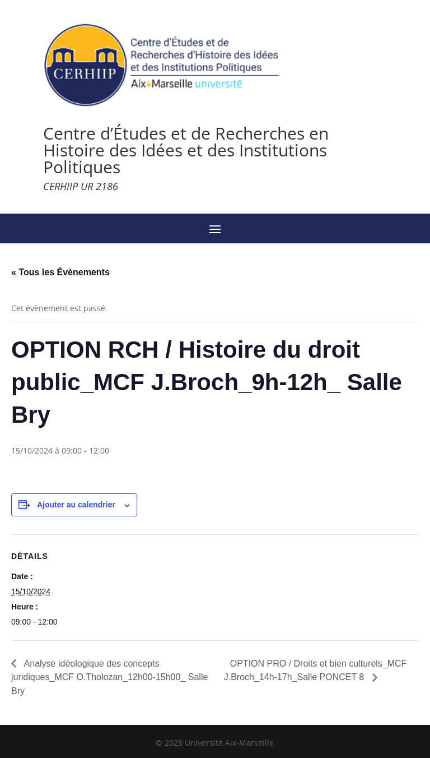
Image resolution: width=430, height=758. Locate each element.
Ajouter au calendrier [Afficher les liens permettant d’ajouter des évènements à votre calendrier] (76, 504)
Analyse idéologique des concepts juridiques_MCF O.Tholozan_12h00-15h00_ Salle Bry (109, 677)
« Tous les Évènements (60, 272)
